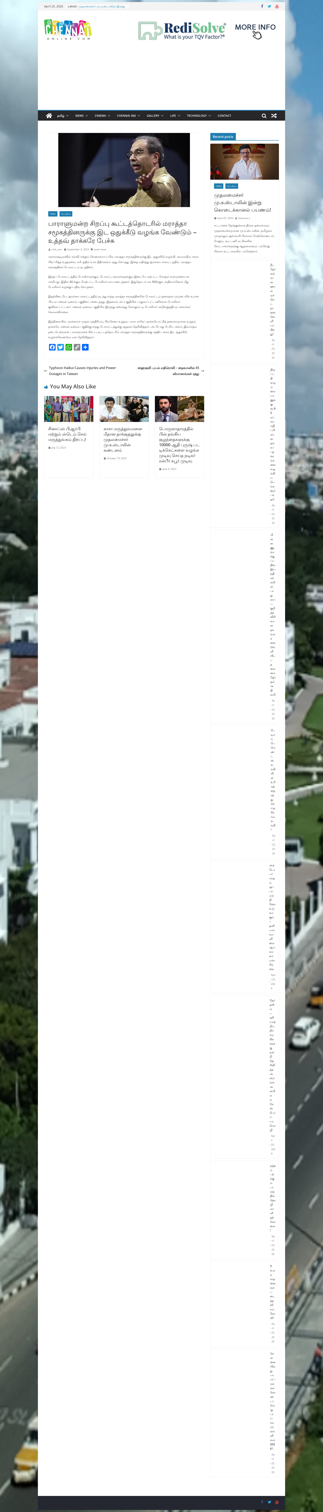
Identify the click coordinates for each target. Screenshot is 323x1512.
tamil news (100, 249)
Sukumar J (244, 218)
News (79, 116)
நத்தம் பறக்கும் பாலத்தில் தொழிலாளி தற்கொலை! (273, 1198)
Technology (197, 116)
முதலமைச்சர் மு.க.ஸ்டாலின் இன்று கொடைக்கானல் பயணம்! (101, 8)
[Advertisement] (161, 79)
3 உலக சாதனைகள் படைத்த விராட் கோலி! (273, 1292)
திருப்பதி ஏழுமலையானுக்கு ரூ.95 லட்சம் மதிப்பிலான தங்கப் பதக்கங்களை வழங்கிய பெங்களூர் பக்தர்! (273, 434)
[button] (66, 116)
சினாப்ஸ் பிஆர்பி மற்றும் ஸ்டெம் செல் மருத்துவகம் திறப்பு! (67, 434)
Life (173, 116)
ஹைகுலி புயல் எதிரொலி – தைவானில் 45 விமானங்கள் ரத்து (171, 371)
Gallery (153, 116)
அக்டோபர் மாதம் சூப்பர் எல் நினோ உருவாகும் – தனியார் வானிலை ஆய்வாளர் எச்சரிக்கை (272, 917)
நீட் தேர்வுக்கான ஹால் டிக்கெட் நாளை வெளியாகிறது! (273, 299)
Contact (224, 116)
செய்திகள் (66, 213)
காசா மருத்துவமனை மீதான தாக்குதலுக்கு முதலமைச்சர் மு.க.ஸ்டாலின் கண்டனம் (123, 439)
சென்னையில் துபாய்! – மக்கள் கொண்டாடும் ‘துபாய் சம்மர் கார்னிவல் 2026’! (273, 1400)
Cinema (100, 116)
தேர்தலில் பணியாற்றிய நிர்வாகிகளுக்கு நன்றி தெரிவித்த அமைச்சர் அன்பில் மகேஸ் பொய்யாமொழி (273, 1065)
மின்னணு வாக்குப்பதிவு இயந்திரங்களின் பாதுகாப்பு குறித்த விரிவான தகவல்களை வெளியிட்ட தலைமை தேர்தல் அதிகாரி (273, 615)
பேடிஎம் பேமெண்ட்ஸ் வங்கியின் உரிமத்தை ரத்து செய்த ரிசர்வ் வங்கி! (273, 780)
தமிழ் (60, 116)
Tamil (53, 213)
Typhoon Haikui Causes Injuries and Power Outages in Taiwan (80, 371)
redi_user (56, 249)
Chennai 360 (126, 116)
